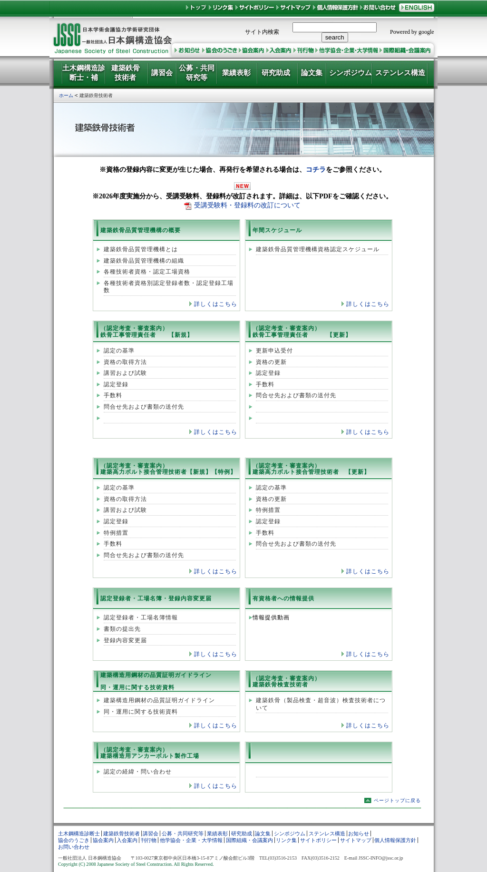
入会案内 (127, 840)
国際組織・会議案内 (249, 840)
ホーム (66, 95)
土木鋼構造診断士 (79, 833)
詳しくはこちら (215, 304)
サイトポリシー (318, 840)
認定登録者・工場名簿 (131, 598)
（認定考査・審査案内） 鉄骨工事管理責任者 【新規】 (146, 331)
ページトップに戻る (397, 800)
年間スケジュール (277, 230)
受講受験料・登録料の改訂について (247, 205)
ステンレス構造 (327, 833)
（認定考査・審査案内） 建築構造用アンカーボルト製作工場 (149, 752)
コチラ (316, 169)
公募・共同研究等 (183, 833)
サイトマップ (355, 840)
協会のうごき (73, 840)
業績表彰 (217, 833)
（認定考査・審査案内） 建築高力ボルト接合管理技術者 (296, 468)
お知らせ (358, 833)
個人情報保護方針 (395, 840)
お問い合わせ (73, 847)
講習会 (150, 833)
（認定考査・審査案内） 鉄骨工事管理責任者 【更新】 (302, 331)
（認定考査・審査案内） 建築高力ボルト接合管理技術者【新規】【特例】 (168, 468)
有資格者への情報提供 (283, 598)
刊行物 (148, 840)
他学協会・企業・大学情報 (191, 840)
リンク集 (286, 840)
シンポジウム (289, 833)
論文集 (263, 833)
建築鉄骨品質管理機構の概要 (140, 230)
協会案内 (103, 840)
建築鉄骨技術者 (121, 833)
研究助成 (241, 833)
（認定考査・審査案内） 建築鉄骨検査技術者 (287, 681)
